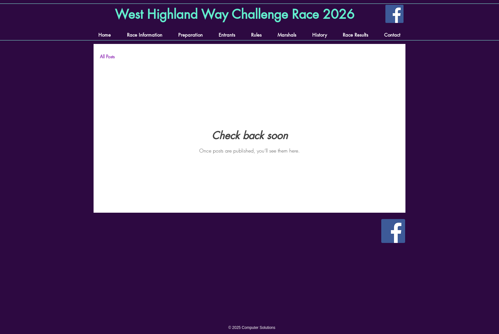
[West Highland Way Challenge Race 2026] (236, 14)
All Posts (107, 56)
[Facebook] (394, 14)
